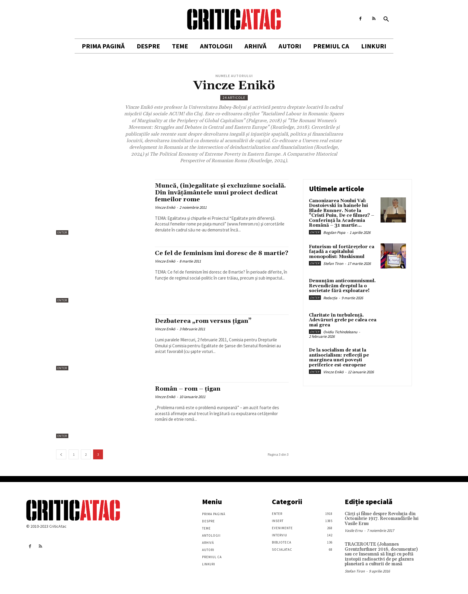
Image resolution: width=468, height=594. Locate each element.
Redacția (330, 297)
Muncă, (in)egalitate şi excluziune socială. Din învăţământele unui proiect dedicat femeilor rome (219, 192)
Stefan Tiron (333, 263)
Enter (62, 232)
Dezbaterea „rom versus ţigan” (205, 321)
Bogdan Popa (334, 232)
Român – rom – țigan (189, 389)
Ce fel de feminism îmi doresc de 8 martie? (210, 256)
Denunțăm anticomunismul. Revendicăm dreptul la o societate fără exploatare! (342, 286)
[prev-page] (61, 454)
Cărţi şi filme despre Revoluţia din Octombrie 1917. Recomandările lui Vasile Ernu (381, 519)
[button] (386, 19)
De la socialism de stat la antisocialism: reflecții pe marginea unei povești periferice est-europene (339, 357)
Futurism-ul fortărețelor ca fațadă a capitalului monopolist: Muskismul (341, 252)
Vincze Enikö (165, 207)
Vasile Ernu (354, 530)
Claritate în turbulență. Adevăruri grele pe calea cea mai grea (342, 320)
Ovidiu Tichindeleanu (340, 331)
